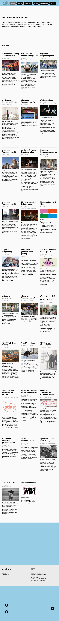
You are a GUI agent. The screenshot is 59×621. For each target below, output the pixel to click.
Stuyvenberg (10, 175)
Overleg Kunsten (8, 315)
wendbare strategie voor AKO (9, 375)
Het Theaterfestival (31, 22)
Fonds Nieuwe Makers (9, 277)
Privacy (33, 569)
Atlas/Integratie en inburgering (9, 423)
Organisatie (28, 3)
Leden (36, 3)
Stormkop (10, 273)
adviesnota (10, 135)
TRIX (28, 371)
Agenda (20, 3)
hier (31, 87)
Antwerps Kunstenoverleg (6, 568)
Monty (47, 470)
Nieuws (13, 3)
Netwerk (52, 3)
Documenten (44, 3)
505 (47, 269)
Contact (33, 568)
